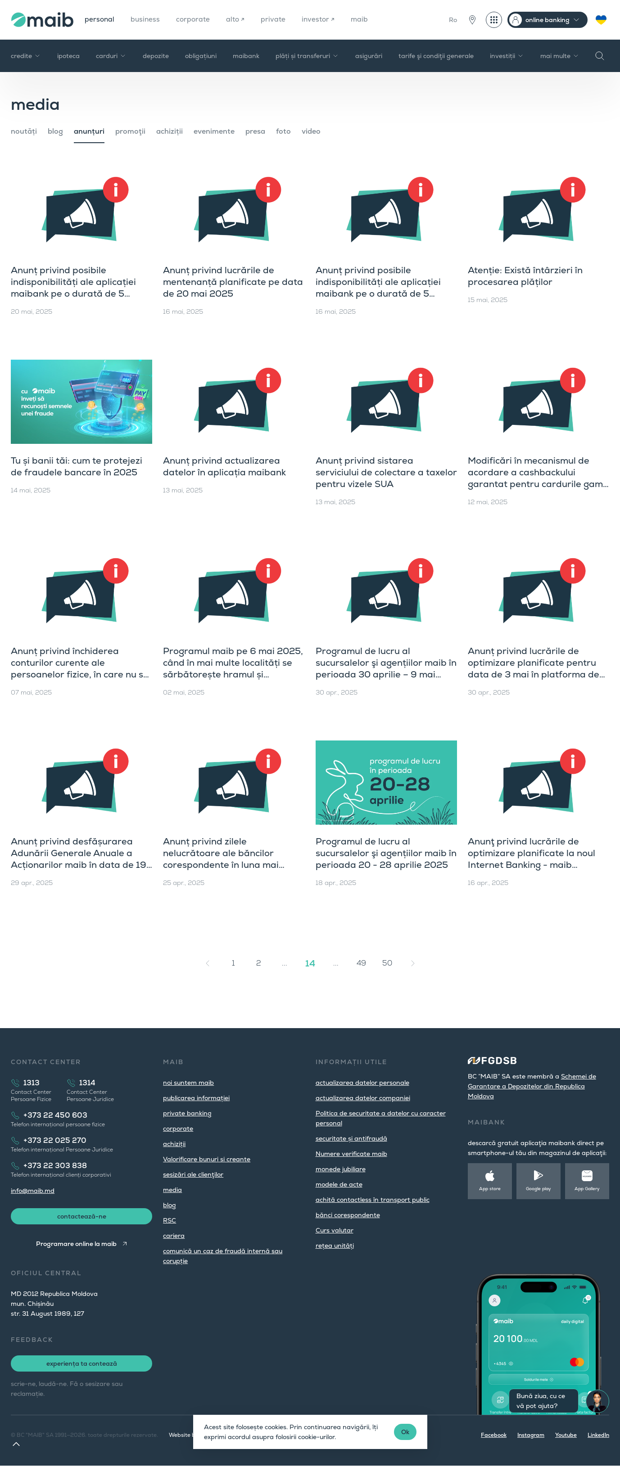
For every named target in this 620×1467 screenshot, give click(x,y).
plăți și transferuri (307, 56)
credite (26, 56)
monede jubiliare (341, 1169)
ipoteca (68, 56)
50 (387, 963)
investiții (507, 56)
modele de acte (339, 1184)
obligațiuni (201, 56)
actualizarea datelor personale (362, 1083)
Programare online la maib (76, 1245)
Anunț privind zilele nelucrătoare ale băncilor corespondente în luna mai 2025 (221, 858)
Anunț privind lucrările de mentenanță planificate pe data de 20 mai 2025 (233, 281)
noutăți (24, 131)
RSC (169, 1220)
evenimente (214, 131)
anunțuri (89, 131)
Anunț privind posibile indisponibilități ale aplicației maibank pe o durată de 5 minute (378, 287)
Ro (453, 20)
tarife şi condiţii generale (436, 56)
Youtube (566, 1436)
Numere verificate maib (351, 1154)
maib (363, 19)
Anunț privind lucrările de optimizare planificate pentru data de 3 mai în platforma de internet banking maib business (536, 668)
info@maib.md (32, 1191)
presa (255, 131)
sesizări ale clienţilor (193, 1174)
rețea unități (335, 1245)
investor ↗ (322, 19)
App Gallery (587, 1189)
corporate (195, 19)
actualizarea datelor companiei (363, 1098)
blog (55, 131)
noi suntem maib (188, 1083)
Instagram (530, 1436)
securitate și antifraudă (351, 1138)
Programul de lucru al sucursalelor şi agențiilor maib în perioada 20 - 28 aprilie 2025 (386, 853)
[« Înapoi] (207, 963)
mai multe (559, 56)
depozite (156, 56)
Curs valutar (334, 1230)
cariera (174, 1236)
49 (361, 963)
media (172, 1190)
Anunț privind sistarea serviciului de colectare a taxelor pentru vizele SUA (386, 472)
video (311, 131)
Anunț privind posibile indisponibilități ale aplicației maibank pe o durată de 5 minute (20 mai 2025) (73, 287)
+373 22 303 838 (55, 1165)
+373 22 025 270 (54, 1140)
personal (100, 19)
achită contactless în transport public (373, 1200)
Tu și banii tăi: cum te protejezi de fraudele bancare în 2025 (76, 466)
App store (490, 1189)
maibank (246, 56)
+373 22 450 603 (55, 1115)
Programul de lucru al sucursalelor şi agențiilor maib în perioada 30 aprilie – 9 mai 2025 (386, 668)
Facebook (494, 1436)
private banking (187, 1113)
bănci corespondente (348, 1215)
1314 (87, 1083)
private (276, 19)
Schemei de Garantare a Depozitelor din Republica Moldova (532, 1086)
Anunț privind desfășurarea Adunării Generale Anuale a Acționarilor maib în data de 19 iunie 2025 (78, 858)
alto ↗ (238, 19)
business (146, 19)
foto (283, 131)
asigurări (368, 56)
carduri (111, 56)
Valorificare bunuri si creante (206, 1159)
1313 (31, 1083)
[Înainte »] (413, 963)
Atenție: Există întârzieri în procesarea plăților (525, 276)
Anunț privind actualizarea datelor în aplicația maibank (224, 466)
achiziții (169, 131)
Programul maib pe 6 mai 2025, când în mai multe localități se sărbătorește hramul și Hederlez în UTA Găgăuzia (233, 668)
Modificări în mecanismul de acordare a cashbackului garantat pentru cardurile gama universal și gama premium (538, 478)
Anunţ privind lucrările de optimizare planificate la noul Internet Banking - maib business (531, 858)
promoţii (130, 131)
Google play (538, 1189)
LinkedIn (598, 1436)
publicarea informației (196, 1098)
